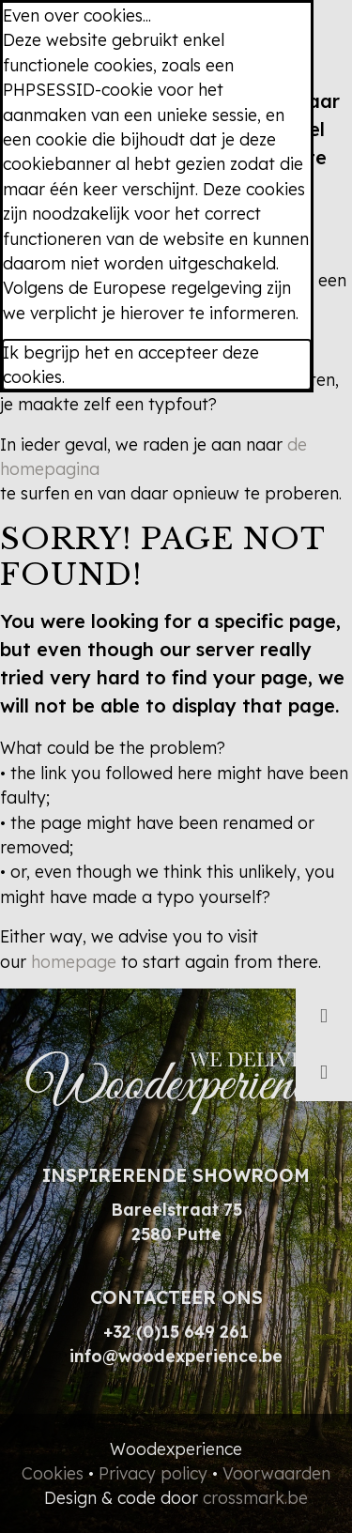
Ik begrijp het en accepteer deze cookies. (131, 364)
